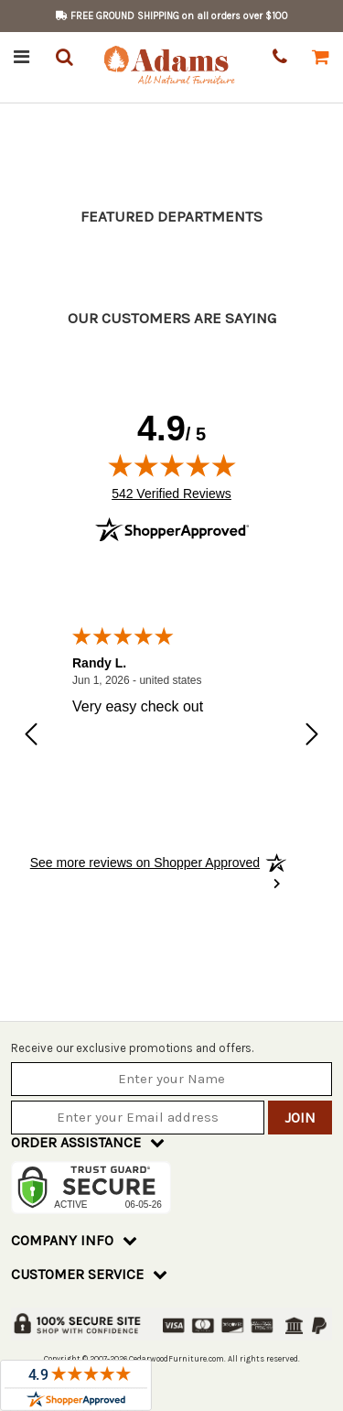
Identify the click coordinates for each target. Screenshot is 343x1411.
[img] (172, 465)
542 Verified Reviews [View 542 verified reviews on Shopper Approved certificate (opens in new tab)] (171, 492)
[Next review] (312, 736)
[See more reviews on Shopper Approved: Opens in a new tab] (145, 862)
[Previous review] (31, 736)
